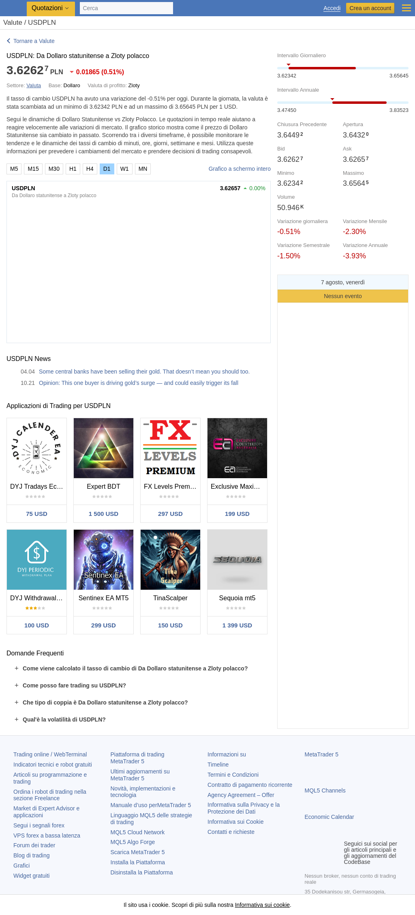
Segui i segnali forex (38, 825)
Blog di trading (31, 855)
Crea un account (370, 8)
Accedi (331, 8)
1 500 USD (103, 513)
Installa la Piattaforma (138, 862)
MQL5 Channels (325, 790)
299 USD (103, 625)
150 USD (170, 625)
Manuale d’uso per (151, 805)
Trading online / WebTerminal (50, 754)
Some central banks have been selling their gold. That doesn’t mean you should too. (144, 371)
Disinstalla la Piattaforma (142, 872)
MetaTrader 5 (322, 754)
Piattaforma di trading (138, 758)
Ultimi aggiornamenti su (140, 775)
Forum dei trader (34, 845)
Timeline (218, 764)
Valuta (33, 85)
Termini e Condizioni (233, 774)
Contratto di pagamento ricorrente (250, 785)
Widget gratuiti (31, 875)
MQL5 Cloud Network (138, 832)
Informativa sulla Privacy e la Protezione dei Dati (244, 808)
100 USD (36, 625)
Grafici (21, 865)
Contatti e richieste (231, 832)
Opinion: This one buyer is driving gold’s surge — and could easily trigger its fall (138, 383)
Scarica (138, 852)
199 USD (237, 513)
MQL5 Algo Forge (133, 842)
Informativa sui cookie (262, 905)
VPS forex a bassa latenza (46, 835)
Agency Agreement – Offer (241, 795)
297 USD (170, 513)
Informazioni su (227, 754)
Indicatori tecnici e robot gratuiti (52, 764)
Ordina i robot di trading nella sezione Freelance (49, 795)
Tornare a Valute (34, 41)
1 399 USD (237, 625)
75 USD (36, 513)
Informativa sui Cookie (236, 821)
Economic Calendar (329, 817)
